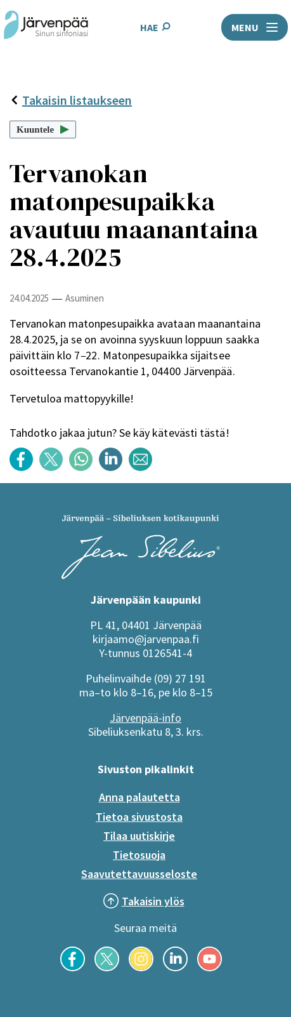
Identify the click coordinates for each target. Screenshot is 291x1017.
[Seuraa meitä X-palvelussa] (106, 967)
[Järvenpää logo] (140, 575)
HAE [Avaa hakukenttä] (155, 27)
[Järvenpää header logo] (46, 27)
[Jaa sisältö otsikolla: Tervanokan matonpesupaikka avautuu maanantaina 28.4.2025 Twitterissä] (54, 467)
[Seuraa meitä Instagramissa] (141, 967)
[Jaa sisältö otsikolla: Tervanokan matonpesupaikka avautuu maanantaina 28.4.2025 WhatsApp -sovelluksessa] (84, 467)
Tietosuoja (139, 855)
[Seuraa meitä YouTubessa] (209, 967)
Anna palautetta (139, 797)
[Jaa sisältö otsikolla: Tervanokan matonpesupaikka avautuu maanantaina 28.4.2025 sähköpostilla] (143, 467)
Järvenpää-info (145, 717)
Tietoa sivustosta (139, 816)
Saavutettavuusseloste (139, 874)
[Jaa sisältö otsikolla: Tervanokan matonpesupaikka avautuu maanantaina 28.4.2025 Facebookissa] (24, 467)
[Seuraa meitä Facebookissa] (72, 967)
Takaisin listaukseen (71, 100)
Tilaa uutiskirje (139, 835)
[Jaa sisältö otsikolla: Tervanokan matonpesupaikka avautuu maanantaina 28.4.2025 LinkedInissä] (114, 467)
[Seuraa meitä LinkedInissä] (175, 967)
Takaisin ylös (153, 901)
